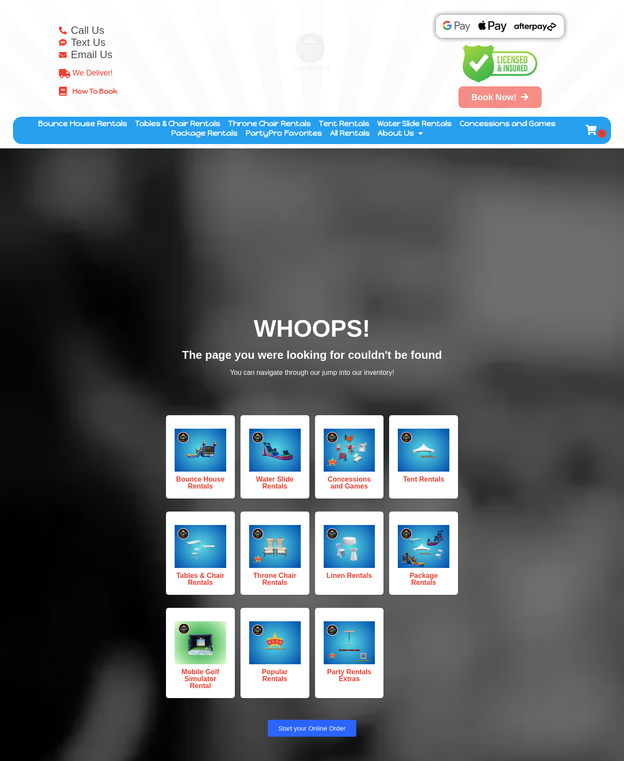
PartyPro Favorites (283, 133)
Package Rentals (204, 133)
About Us (400, 133)
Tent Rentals (343, 124)
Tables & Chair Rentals (177, 124)
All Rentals (350, 133)
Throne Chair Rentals (269, 124)
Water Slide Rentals (414, 124)
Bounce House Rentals (82, 124)
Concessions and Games (507, 124)
